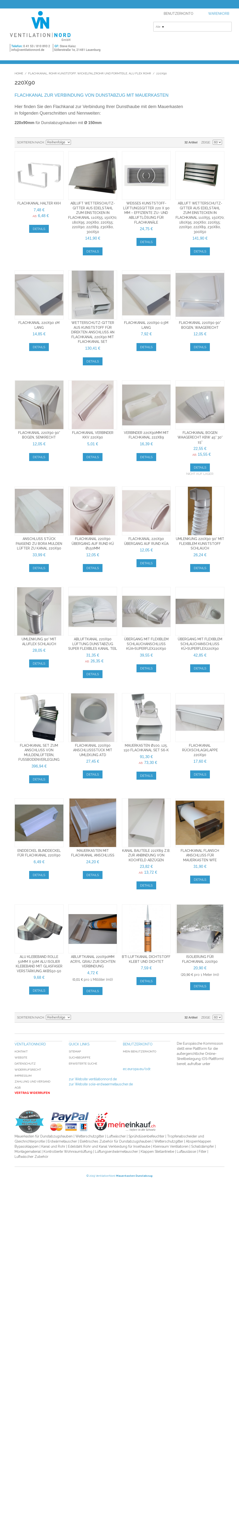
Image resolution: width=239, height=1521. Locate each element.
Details (39, 229)
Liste (92, 142)
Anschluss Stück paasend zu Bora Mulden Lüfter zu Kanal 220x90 (39, 543)
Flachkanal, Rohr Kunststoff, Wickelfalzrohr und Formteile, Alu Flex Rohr (89, 73)
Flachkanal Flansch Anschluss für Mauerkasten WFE (200, 855)
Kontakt (21, 1051)
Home (19, 73)
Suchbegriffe (79, 1057)
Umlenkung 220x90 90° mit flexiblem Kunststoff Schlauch (200, 543)
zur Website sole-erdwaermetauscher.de (101, 1084)
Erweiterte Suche (83, 1063)
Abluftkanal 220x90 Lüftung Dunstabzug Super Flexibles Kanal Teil (92, 644)
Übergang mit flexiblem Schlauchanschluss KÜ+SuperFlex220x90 (200, 644)
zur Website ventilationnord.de (93, 1079)
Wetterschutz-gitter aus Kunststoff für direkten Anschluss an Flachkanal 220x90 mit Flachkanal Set (92, 332)
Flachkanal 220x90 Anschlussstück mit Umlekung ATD (92, 750)
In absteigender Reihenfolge (75, 142)
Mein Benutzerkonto (139, 1051)
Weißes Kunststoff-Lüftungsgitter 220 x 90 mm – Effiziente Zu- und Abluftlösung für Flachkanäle (146, 212)
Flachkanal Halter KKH (39, 203)
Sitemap (75, 1051)
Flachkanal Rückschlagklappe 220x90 (200, 750)
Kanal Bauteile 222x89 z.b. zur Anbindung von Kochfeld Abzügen (146, 855)
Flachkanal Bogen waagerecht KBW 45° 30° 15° (200, 437)
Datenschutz (25, 1063)
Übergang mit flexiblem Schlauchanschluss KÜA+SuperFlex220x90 (146, 644)
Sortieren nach (30, 142)
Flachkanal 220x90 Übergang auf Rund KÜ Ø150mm (93, 543)
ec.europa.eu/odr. (137, 1069)
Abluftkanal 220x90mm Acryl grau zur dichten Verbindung (92, 961)
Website (21, 1057)
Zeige (205, 142)
